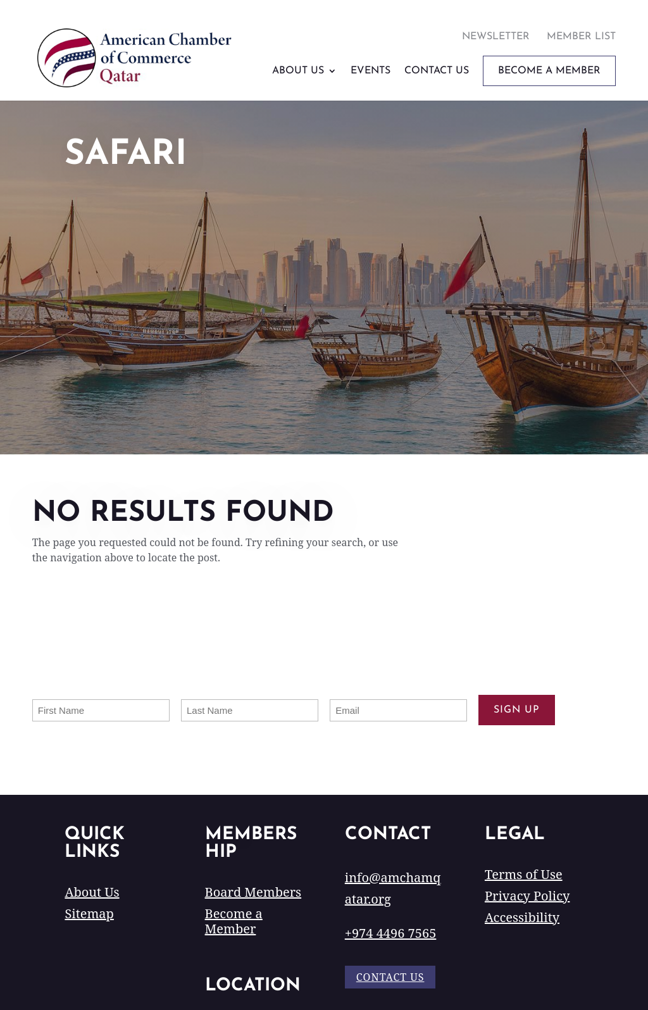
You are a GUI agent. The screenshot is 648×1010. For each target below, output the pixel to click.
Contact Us (436, 71)
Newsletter (496, 37)
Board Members (253, 892)
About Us (298, 71)
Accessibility (522, 917)
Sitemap (89, 913)
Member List (581, 37)
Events (370, 71)
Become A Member (549, 71)
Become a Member (234, 921)
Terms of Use (524, 874)
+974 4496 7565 (391, 933)
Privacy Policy (527, 895)
